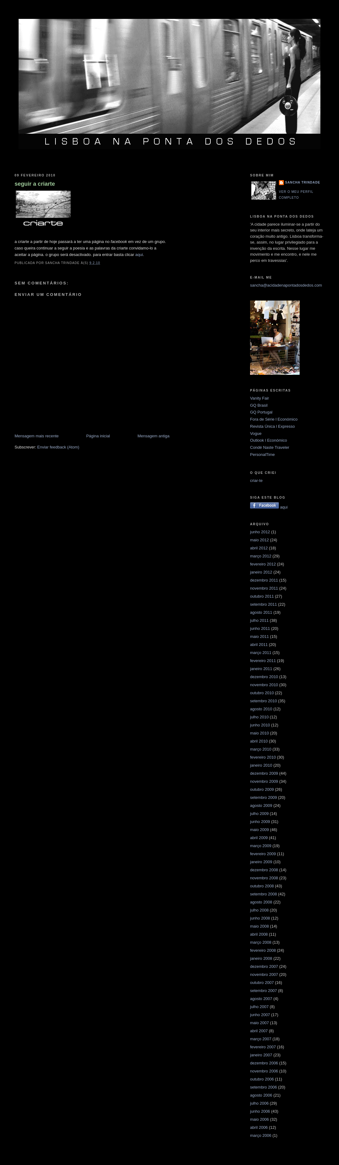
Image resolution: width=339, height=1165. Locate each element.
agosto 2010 (261, 709)
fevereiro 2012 (263, 564)
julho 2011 (259, 620)
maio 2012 (259, 540)
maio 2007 (259, 1022)
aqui (139, 254)
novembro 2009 (264, 781)
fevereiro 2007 (263, 1047)
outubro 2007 (262, 982)
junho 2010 (260, 725)
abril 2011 (259, 644)
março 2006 (260, 1135)
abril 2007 (259, 1031)
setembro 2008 (263, 894)
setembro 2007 (263, 990)
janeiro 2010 (261, 765)
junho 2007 (260, 1014)
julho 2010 (259, 717)
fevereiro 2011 (263, 660)
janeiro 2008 (261, 958)
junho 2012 (260, 532)
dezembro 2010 (264, 676)
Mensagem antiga (154, 436)
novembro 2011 (264, 588)
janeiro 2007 (261, 1055)
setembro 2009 (263, 797)
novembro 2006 (264, 1071)
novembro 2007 (264, 974)
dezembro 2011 (264, 580)
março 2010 (260, 749)
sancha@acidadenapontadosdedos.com (286, 285)
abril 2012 (259, 548)
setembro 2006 (263, 1087)
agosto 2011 (261, 612)
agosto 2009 (261, 805)
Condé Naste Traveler (269, 447)
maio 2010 (259, 733)
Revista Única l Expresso (272, 426)
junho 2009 (260, 821)
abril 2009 (259, 837)
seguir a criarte (35, 184)
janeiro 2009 (261, 862)
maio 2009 (259, 829)
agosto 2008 (261, 902)
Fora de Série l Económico (273, 419)
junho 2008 (260, 918)
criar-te (256, 480)
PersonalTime (262, 454)
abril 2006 (259, 1127)
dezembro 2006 (264, 1063)
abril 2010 (259, 741)
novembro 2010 (264, 684)
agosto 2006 (261, 1095)
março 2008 (260, 942)
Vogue (256, 433)
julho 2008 (259, 910)
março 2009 (260, 845)
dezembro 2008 (264, 870)
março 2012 (260, 556)
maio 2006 (259, 1119)
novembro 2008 (264, 878)
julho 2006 (259, 1103)
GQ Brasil (258, 405)
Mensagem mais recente (37, 436)
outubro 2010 (262, 693)
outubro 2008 (262, 886)
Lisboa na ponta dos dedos (169, 10)
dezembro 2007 (264, 966)
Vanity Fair (259, 398)
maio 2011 (259, 636)
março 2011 (260, 652)
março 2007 (260, 1039)
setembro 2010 (263, 701)
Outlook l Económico (268, 440)
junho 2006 (260, 1111)
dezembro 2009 (264, 773)
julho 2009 (259, 813)
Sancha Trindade (302, 182)
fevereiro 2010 (263, 757)
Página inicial (98, 436)
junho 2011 (260, 628)
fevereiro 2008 (263, 950)
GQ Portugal (261, 412)
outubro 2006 (262, 1079)
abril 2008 (259, 934)
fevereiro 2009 (263, 853)
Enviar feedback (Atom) (58, 447)
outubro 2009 (262, 789)
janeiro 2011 (261, 668)
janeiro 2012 (261, 572)
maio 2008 (259, 926)
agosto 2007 (261, 998)
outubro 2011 (262, 596)
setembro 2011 (263, 604)
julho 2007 (259, 1006)
